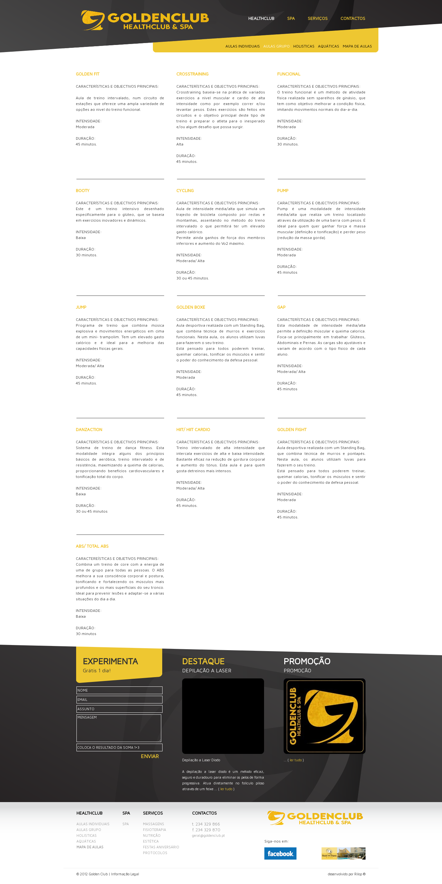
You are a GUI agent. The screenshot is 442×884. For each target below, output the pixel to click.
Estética (151, 841)
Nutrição (152, 835)
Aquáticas (328, 46)
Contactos (352, 18)
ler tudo (226, 789)
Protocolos (155, 853)
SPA (291, 18)
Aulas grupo (88, 830)
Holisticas (303, 46)
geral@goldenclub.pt (208, 835)
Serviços (318, 18)
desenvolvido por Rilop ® (347, 874)
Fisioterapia (154, 830)
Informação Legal (125, 874)
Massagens (153, 824)
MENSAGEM (118, 728)
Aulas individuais (242, 46)
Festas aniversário (161, 847)
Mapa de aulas (357, 46)
